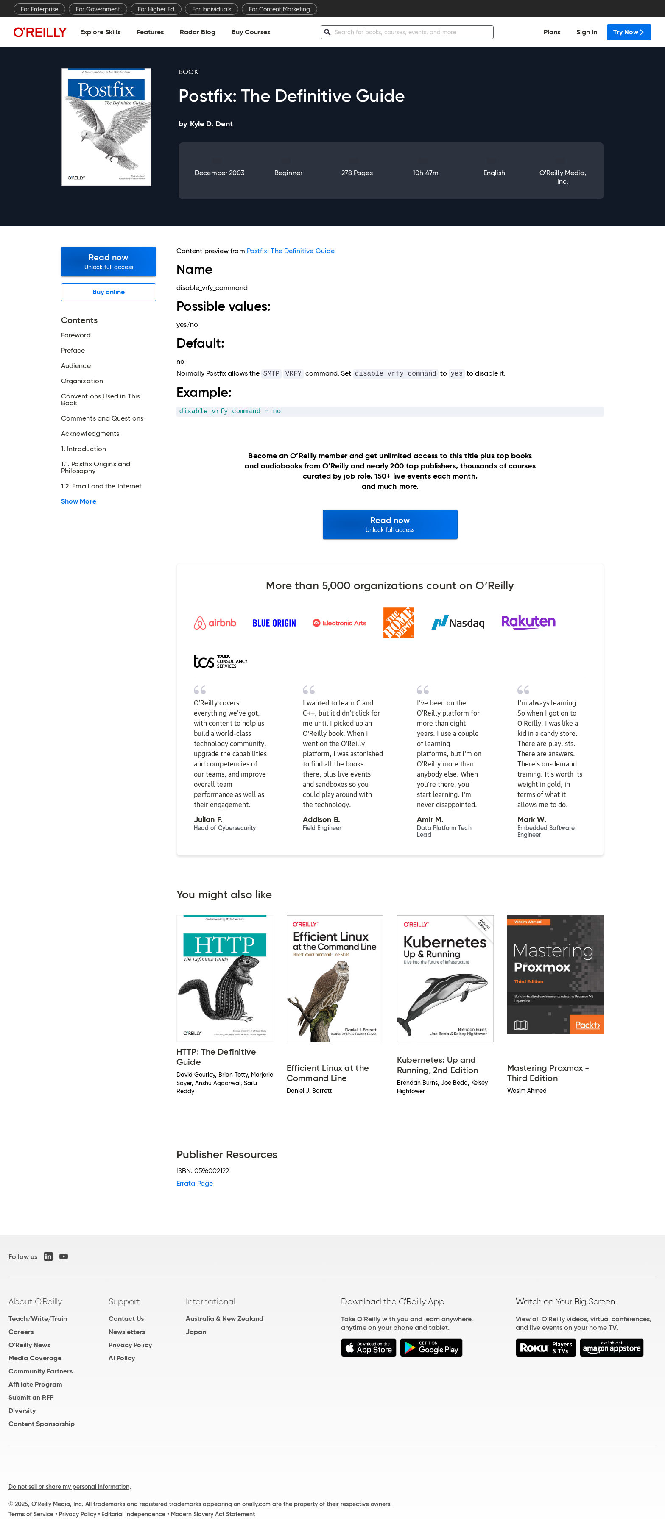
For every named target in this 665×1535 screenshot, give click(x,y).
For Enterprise (39, 9)
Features (150, 32)
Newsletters (127, 1331)
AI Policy (122, 1358)
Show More (78, 501)
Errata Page (194, 1183)
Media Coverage (34, 1358)
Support (124, 1301)
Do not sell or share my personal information (68, 1486)
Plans (552, 32)
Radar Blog (197, 32)
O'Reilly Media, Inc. (562, 177)
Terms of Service (30, 1514)
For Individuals (211, 9)
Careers (21, 1331)
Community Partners (40, 1371)
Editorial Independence (133, 1514)
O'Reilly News (29, 1344)
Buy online (108, 291)
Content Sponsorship (41, 1423)
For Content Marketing (279, 9)
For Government (98, 9)
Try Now (629, 32)
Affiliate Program (35, 1384)
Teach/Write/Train (37, 1318)
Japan (196, 1331)
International (210, 1301)
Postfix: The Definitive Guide (291, 251)
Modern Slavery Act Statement (213, 1514)
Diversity (22, 1410)
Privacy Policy (130, 1344)
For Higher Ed (156, 9)
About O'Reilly (35, 1301)
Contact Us (126, 1318)
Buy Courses (251, 32)
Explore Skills (100, 32)
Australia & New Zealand (224, 1318)
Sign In (586, 32)
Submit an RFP (30, 1397)
